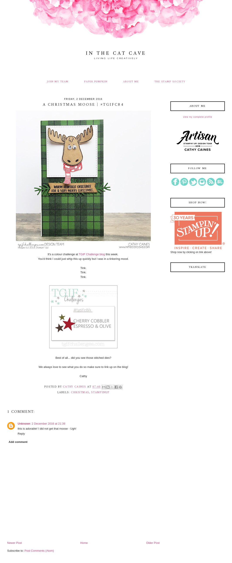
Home (84, 542)
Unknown (24, 423)
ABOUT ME (131, 82)
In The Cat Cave (116, 53)
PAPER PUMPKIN (96, 82)
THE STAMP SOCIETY (170, 82)
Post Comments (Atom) (39, 550)
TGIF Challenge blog (92, 254)
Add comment (18, 442)
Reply (21, 433)
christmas (80, 392)
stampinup (100, 392)
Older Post (153, 542)
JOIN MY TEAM (58, 82)
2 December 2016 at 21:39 (48, 423)
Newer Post (14, 542)
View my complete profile (197, 117)
